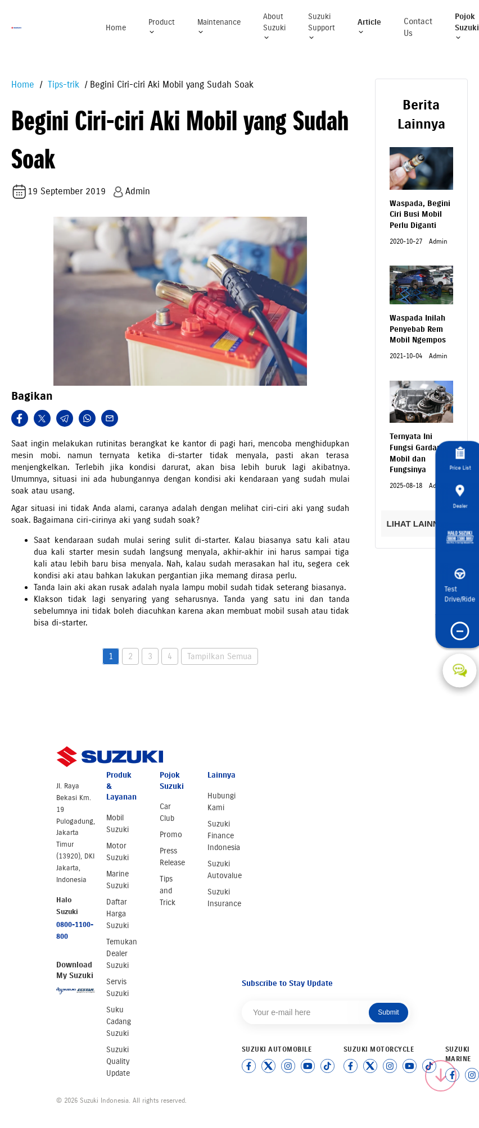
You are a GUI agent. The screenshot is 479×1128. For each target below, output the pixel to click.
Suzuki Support (321, 26)
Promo (171, 834)
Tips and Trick (167, 890)
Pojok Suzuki (467, 26)
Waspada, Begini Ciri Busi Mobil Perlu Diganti (420, 214)
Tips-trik (62, 84)
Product (161, 26)
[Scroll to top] (441, 1076)
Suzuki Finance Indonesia (223, 835)
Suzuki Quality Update (118, 1061)
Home (116, 28)
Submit (388, 1012)
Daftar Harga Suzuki (117, 913)
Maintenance (219, 26)
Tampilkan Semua (219, 656)
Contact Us (418, 27)
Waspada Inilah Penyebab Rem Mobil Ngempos (418, 329)
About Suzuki (274, 26)
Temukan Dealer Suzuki (121, 953)
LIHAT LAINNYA (421, 523)
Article (369, 26)
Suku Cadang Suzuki (118, 1021)
